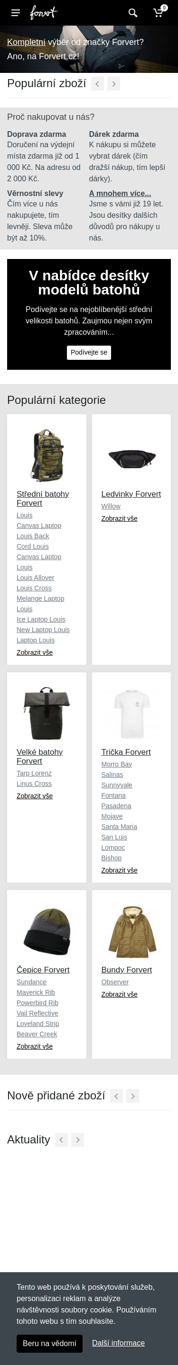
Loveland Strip (38, 1023)
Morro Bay (117, 764)
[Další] (113, 83)
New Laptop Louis (43, 629)
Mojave (112, 816)
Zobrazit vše (35, 652)
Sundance (32, 982)
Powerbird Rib (37, 1003)
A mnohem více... (120, 193)
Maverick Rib (36, 992)
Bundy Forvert (127, 969)
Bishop (112, 858)
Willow (111, 506)
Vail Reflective (37, 1013)
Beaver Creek (37, 1034)
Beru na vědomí (49, 1343)
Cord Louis (33, 546)
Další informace (118, 1343)
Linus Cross (34, 783)
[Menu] (15, 12)
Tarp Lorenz (34, 773)
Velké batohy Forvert (40, 757)
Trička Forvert (126, 752)
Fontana (114, 795)
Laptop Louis (36, 640)
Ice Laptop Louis (41, 619)
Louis (24, 515)
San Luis (114, 837)
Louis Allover (35, 577)
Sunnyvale (117, 785)
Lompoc (113, 847)
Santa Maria (119, 826)
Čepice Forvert (43, 969)
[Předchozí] (97, 83)
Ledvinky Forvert (131, 494)
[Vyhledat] (131, 13)
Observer (115, 982)
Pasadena (116, 806)
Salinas (112, 774)
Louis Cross (34, 588)
